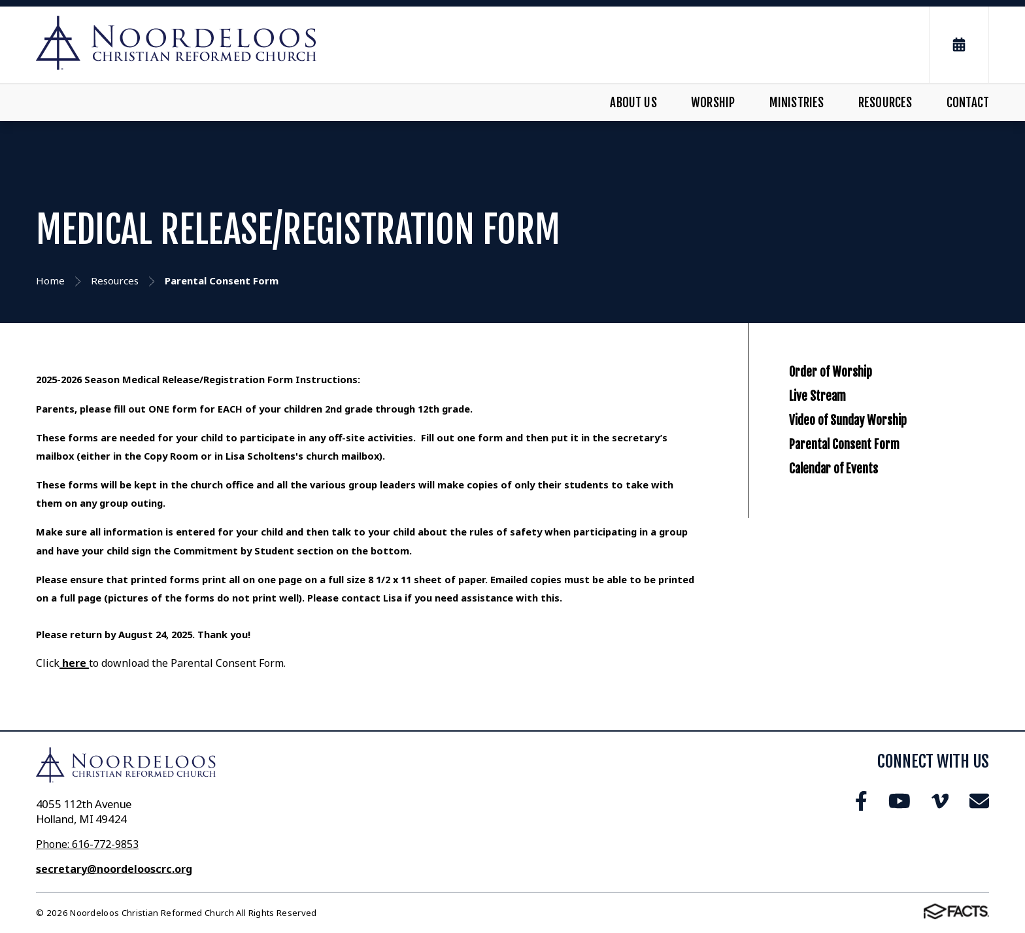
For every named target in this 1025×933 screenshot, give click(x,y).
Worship (713, 102)
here (74, 663)
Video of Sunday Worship (877, 471)
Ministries (796, 102)
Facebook (861, 801)
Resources (885, 102)
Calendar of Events (855, 561)
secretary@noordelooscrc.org (114, 869)
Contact (968, 102)
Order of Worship (851, 381)
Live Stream (831, 426)
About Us (633, 102)
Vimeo (940, 801)
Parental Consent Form (872, 516)
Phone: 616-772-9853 (87, 844)
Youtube (899, 801)
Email (979, 801)
